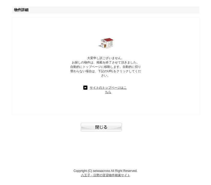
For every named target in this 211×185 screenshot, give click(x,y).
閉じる (105, 130)
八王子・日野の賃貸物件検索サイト (105, 175)
